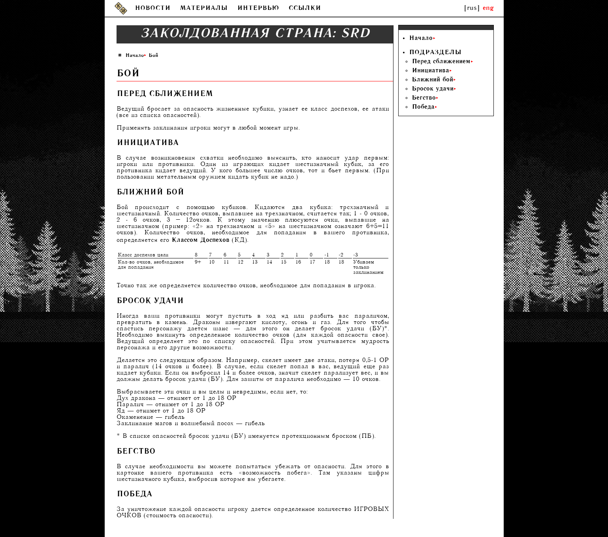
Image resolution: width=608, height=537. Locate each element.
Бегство (424, 98)
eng (488, 8)
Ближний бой (432, 80)
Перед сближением (441, 61)
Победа (423, 107)
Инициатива (430, 70)
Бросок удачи (433, 89)
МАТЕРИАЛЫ (204, 8)
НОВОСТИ (152, 8)
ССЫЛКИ (304, 8)
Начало (134, 56)
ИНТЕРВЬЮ (258, 8)
